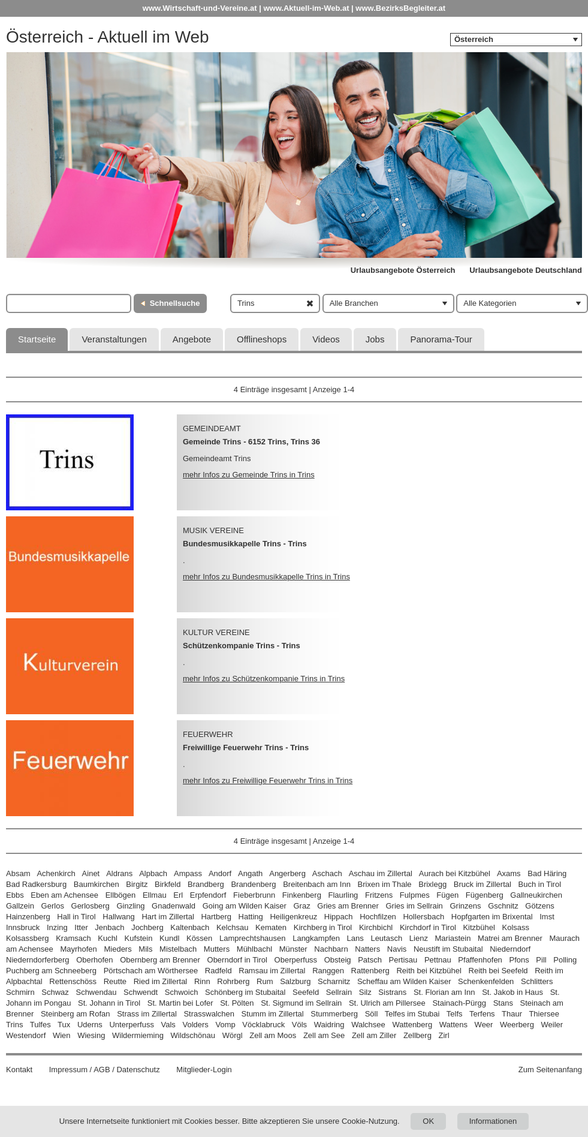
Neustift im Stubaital (448, 949)
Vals (168, 1024)
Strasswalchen (208, 1013)
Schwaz (55, 992)
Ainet (91, 873)
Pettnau (437, 959)
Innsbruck (23, 927)
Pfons (519, 959)
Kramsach (73, 938)
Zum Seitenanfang (550, 1069)
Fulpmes (415, 895)
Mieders (117, 949)
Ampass (188, 873)
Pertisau (403, 959)
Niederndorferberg (38, 959)
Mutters (217, 949)
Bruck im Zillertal (482, 884)
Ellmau (155, 895)
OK (428, 1121)
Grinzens (465, 905)
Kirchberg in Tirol (323, 927)
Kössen (199, 938)
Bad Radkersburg (36, 884)
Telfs (455, 1013)
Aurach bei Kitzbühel (454, 873)
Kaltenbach (189, 927)
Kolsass (516, 927)
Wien (62, 1035)
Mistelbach (178, 949)
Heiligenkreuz (293, 916)
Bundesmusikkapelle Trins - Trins (245, 543)
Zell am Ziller (374, 1035)
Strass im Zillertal (147, 1013)
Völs (299, 1024)
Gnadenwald (173, 905)
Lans (355, 938)
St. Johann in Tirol (109, 1002)
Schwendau (96, 992)
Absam (18, 873)
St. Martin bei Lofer (180, 1002)
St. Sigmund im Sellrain (301, 1002)
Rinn (202, 981)
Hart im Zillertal (167, 916)
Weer (484, 1024)
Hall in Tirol (76, 916)
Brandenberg (253, 884)
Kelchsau (232, 927)
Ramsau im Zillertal (272, 970)
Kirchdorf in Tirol (428, 927)
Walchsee (368, 1024)
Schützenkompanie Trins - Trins (241, 645)
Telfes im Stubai (412, 1013)
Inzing (57, 927)
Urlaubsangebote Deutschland (525, 270)
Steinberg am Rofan (75, 1013)
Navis (397, 949)
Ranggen (328, 970)
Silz (365, 992)
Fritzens (379, 895)
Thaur (512, 1013)
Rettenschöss (73, 981)
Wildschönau (193, 1035)
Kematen (271, 927)
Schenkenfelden (486, 981)
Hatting (251, 916)
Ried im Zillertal (161, 981)
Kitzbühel (478, 927)
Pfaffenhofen (480, 959)
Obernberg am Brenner (160, 959)
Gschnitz (503, 905)
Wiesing (91, 1035)
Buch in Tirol (540, 884)
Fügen (447, 895)
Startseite (37, 339)
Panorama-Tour (441, 339)
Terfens (482, 1013)
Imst (546, 916)
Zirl (444, 1035)
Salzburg (295, 981)
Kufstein (138, 938)
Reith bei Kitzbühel (428, 970)
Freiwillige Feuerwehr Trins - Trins (246, 747)
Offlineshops (262, 339)
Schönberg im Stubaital (245, 992)
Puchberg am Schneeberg (51, 970)
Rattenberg (370, 970)
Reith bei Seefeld (498, 970)
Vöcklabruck (263, 1024)
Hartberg (216, 916)
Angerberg (287, 873)
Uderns (89, 1024)
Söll (371, 1013)
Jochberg (147, 927)
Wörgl (232, 1035)
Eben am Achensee (64, 895)
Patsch (370, 959)
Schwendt (140, 992)
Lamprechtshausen (252, 938)
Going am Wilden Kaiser (245, 905)
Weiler (552, 1024)
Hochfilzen (378, 916)
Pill (542, 959)
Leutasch (386, 938)
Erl (178, 895)
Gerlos (52, 905)
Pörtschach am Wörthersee (151, 970)
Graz (301, 905)
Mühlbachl (254, 949)
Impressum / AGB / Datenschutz (104, 1069)
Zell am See (324, 1035)
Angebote (192, 339)
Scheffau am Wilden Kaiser (404, 981)
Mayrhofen (78, 949)
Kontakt (19, 1069)
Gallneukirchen (536, 895)
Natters (367, 949)
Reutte (115, 981)
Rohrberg (233, 981)
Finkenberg (301, 895)
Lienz (418, 938)
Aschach (327, 873)
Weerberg (517, 1024)
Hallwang (118, 916)
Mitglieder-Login (204, 1069)
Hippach (338, 916)
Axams (509, 873)
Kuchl (107, 938)
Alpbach (153, 873)
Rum (265, 981)
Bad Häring (546, 873)
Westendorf (26, 1035)
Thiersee (544, 1013)
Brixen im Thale (385, 884)
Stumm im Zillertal (273, 1013)
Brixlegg (432, 884)
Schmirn (20, 992)
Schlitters (537, 981)
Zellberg (417, 1035)
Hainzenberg (28, 916)
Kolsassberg (27, 938)
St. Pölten (237, 1002)
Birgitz (136, 884)
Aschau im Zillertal (380, 873)
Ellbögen (120, 895)
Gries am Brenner (348, 905)
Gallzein (20, 905)
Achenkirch (56, 873)
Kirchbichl (376, 927)
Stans (503, 1002)
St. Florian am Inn (444, 992)
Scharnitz (334, 981)
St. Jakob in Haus (512, 992)
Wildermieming (138, 1035)
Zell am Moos (272, 1035)
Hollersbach (423, 916)
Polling (565, 959)
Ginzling (130, 905)
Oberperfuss (296, 959)
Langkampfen (316, 938)
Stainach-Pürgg (459, 1002)
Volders (195, 1024)
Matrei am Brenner (510, 938)
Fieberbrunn (254, 895)
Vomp (225, 1024)
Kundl (169, 938)
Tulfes (40, 1024)
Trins (14, 1024)
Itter (81, 927)
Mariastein (453, 938)
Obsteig (337, 959)
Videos (326, 339)
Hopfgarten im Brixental (492, 916)
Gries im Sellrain (413, 905)
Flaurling (343, 895)
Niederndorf (510, 949)
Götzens (539, 905)
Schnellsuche (175, 303)
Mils (145, 949)
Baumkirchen (96, 884)
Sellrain (339, 992)
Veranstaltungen (114, 339)
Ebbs (15, 895)
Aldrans (119, 873)
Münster (293, 949)
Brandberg (206, 884)
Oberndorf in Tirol (237, 959)
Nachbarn (331, 949)
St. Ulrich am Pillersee (387, 1002)
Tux (64, 1024)
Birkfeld (167, 884)
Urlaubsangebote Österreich (403, 270)
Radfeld (218, 970)
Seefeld (306, 992)
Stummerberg (334, 1013)
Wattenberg (412, 1024)
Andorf (220, 873)
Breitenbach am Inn (317, 884)
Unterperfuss (131, 1024)
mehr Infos (249, 474)
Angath (250, 873)
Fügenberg (484, 895)
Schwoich (181, 992)
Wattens (453, 1024)
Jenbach (109, 927)
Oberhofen (94, 959)
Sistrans (392, 992)
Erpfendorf (208, 895)
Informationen (493, 1121)
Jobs (375, 339)
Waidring (329, 1024)
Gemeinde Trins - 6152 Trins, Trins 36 (251, 441)
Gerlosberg (90, 905)
